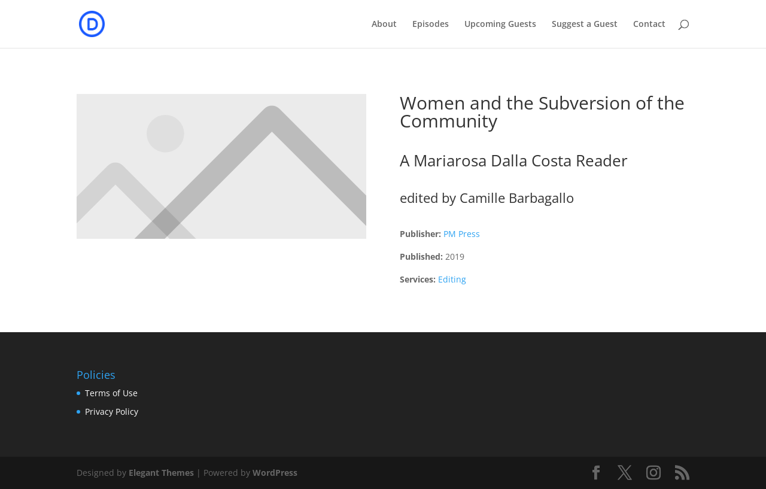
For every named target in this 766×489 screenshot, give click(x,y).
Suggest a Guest (585, 24)
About (384, 24)
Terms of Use (111, 393)
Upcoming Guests (500, 24)
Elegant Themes (161, 472)
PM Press (461, 233)
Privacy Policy (111, 411)
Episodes (430, 24)
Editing (452, 279)
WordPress (275, 472)
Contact (649, 24)
